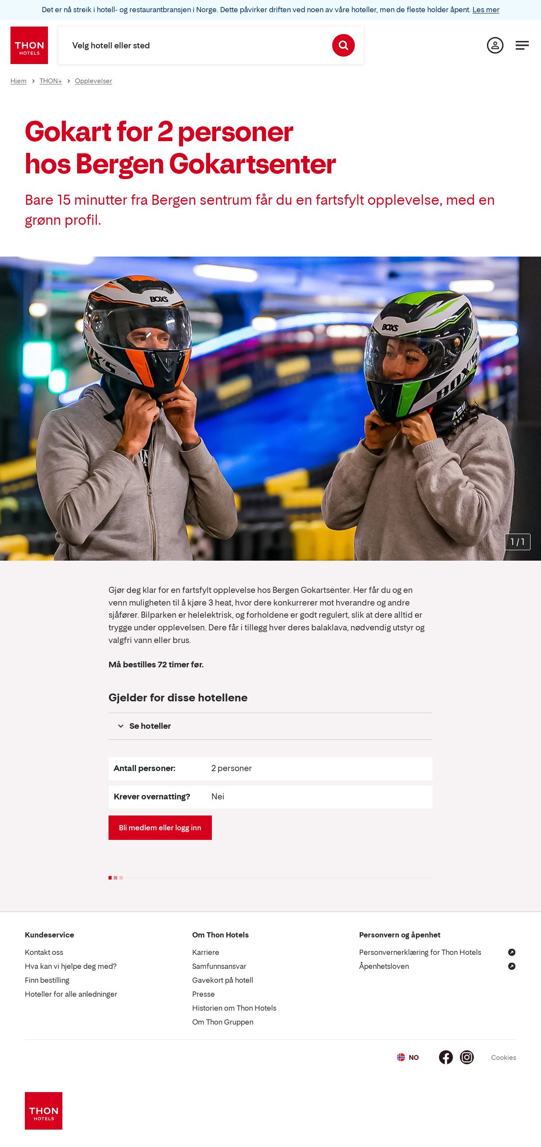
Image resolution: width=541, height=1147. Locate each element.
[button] (270, 726)
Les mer (486, 9)
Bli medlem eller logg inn (160, 827)
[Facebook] (446, 1057)
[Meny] (522, 45)
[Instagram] (467, 1057)
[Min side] (495, 45)
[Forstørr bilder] (518, 542)
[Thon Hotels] (29, 45)
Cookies (503, 1057)
